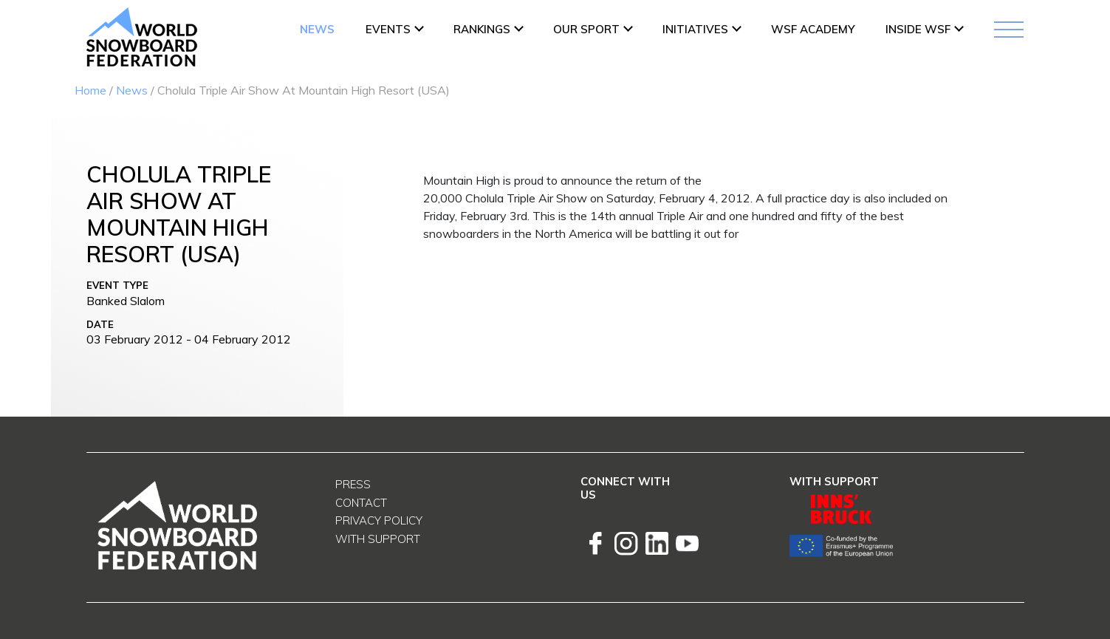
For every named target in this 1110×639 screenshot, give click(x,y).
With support (377, 539)
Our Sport (586, 29)
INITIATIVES (695, 29)
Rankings (481, 29)
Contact (361, 503)
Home (90, 90)
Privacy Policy (378, 520)
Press (353, 484)
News (317, 29)
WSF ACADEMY (812, 29)
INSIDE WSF (917, 29)
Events (388, 29)
